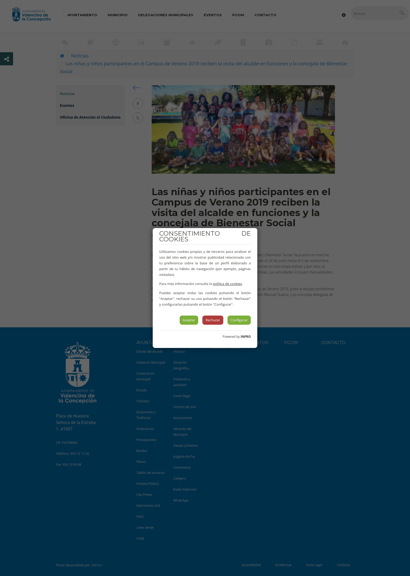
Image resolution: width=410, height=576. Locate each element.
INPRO (246, 336)
